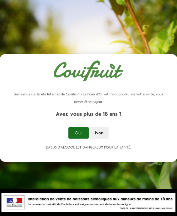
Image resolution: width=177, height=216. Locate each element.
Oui (78, 133)
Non (99, 133)
